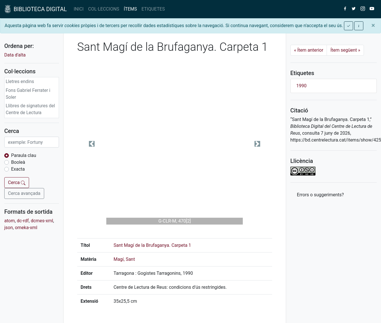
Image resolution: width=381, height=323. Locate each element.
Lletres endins (20, 81)
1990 (301, 85)
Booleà (18, 162)
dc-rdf (23, 220)
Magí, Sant (124, 259)
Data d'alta (15, 55)
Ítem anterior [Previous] (308, 50)
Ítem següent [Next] (345, 50)
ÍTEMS (130, 9)
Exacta (18, 169)
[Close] (373, 25)
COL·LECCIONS (103, 9)
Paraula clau (23, 155)
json (8, 227)
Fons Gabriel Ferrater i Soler (28, 94)
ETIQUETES (153, 9)
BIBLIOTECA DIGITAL (36, 9)
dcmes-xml (42, 220)
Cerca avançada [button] (24, 193)
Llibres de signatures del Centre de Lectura (30, 109)
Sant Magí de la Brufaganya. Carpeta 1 (152, 245)
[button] (92, 144)
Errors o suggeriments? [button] (320, 194)
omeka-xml (26, 227)
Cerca (16, 182)
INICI (78, 9)
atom (9, 220)
